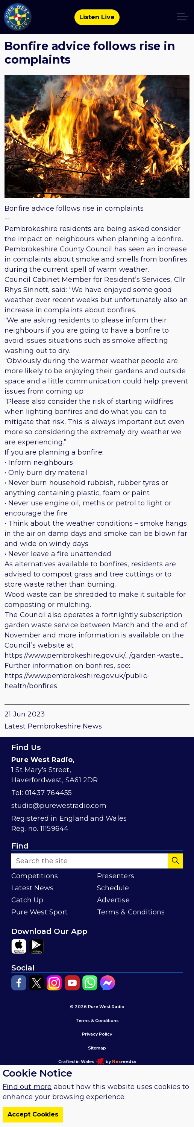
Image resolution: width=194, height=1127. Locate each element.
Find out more (27, 1096)
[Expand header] (182, 17)
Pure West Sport (39, 912)
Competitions (34, 876)
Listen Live (97, 17)
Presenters (115, 876)
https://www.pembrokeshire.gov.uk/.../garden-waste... (94, 655)
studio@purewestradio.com (58, 806)
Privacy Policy (97, 1034)
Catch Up (27, 900)
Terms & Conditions (131, 912)
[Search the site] (97, 860)
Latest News (32, 888)
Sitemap (97, 1048)
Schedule (113, 888)
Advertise (113, 900)
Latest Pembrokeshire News (53, 726)
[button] (175, 860)
